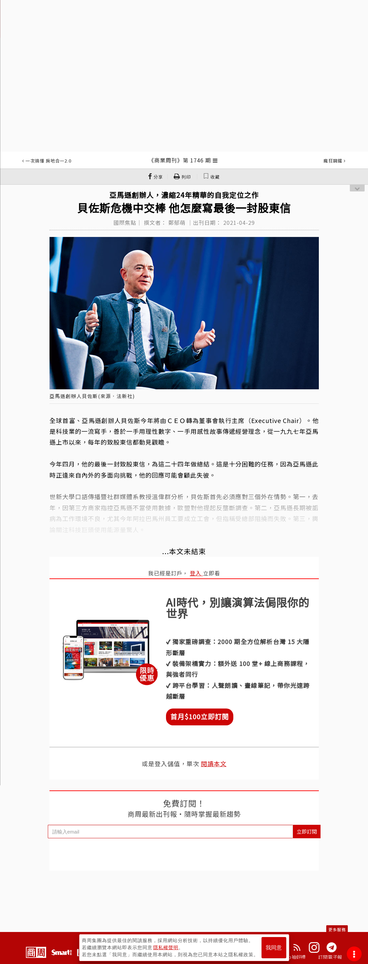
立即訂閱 (307, 831)
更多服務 (337, 929)
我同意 (274, 948)
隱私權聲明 (165, 947)
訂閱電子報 (330, 957)
